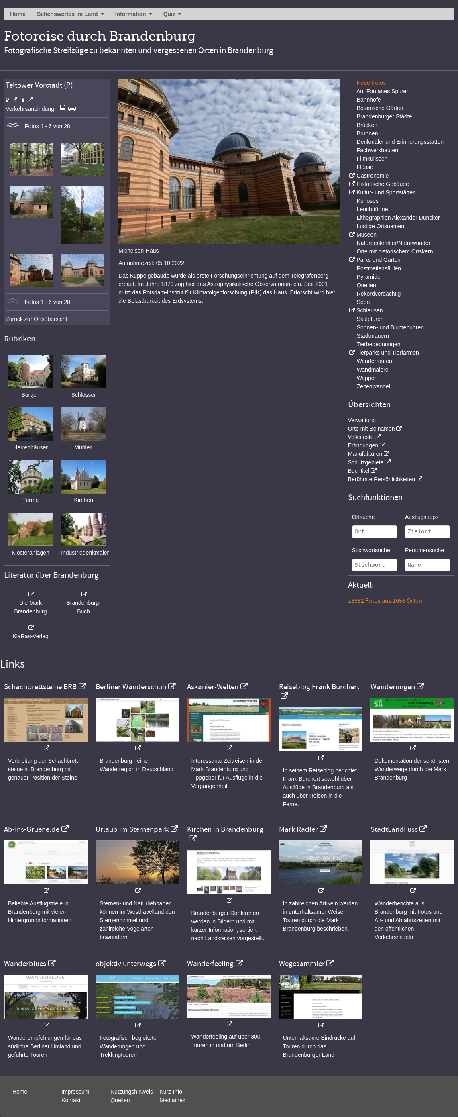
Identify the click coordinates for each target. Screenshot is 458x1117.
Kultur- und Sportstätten (386, 192)
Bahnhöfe (369, 99)
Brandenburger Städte (384, 116)
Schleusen (369, 310)
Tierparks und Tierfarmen (387, 352)
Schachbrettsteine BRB (40, 687)
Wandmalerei (373, 369)
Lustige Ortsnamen (380, 226)
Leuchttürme (372, 209)
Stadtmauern (373, 336)
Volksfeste (361, 437)
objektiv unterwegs (126, 963)
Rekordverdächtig (379, 293)
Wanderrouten (374, 361)
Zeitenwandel (373, 386)
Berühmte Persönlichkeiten (381, 479)
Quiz (169, 14)
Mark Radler (298, 829)
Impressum (75, 1091)
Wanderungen (392, 687)
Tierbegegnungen (378, 344)
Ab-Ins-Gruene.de (31, 829)
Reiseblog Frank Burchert (319, 687)
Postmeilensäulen (379, 268)
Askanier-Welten (212, 687)
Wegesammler (302, 963)
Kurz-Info (170, 1091)
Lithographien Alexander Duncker (398, 217)
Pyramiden (370, 277)
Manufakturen (365, 454)
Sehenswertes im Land (67, 14)
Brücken (367, 125)
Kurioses (368, 201)
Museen (366, 234)
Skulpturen (370, 319)
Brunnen (367, 133)
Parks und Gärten (378, 260)
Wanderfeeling (210, 963)
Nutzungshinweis (131, 1091)
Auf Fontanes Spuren (382, 91)
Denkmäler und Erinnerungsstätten (400, 142)
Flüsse (365, 167)
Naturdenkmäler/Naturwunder (394, 243)
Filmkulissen (372, 158)
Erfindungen (363, 445)
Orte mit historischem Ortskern (395, 251)
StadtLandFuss (394, 829)
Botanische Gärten (380, 108)
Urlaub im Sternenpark (132, 829)
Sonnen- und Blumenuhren (390, 327)
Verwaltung (362, 420)
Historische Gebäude (382, 184)
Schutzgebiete (366, 462)
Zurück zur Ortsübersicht (36, 319)
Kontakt (70, 1100)
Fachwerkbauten (378, 150)
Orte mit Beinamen (371, 428)
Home (18, 14)
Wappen (367, 378)
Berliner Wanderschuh (131, 687)
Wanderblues (25, 963)
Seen (363, 302)
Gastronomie (372, 175)
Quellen (366, 285)
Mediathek (172, 1100)
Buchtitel (359, 471)
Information (130, 14)
